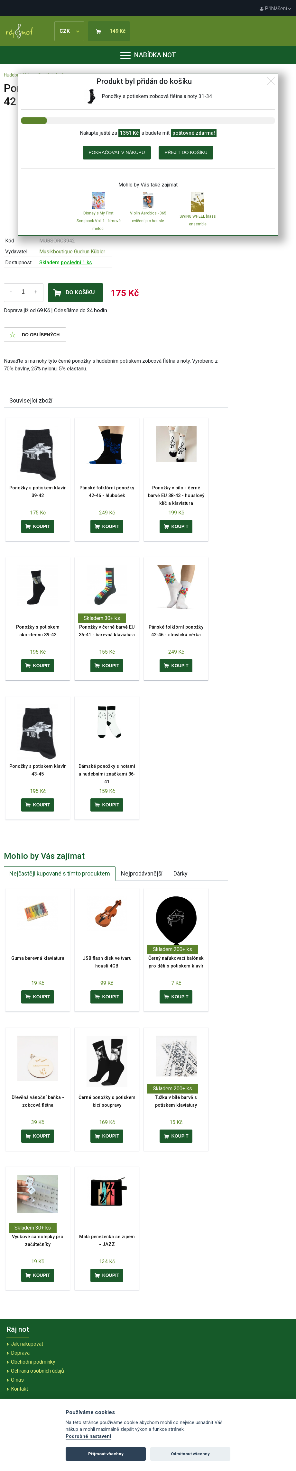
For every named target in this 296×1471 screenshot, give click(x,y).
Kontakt (19, 1389)
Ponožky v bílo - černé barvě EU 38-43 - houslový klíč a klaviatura (176, 495)
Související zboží (30, 400)
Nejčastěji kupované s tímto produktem (59, 873)
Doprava (20, 1353)
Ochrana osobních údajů (37, 1371)
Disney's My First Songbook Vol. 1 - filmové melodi (99, 221)
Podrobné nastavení (88, 1436)
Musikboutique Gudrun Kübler (72, 252)
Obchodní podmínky (33, 1362)
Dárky (180, 873)
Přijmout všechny (106, 1453)
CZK (69, 31)
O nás (17, 1380)
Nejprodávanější (141, 873)
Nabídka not (148, 55)
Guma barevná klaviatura (37, 958)
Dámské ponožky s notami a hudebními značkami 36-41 (107, 774)
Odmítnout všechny (190, 1453)
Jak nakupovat (27, 1344)
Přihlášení (275, 8)
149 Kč (117, 31)
